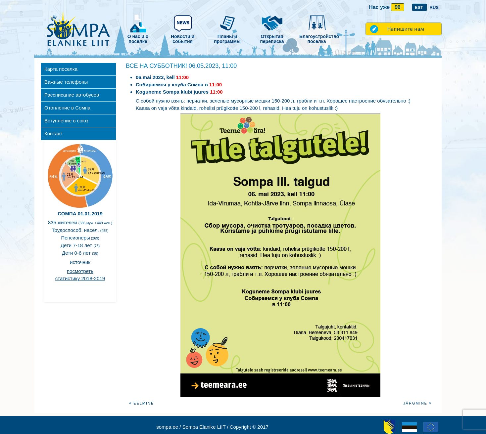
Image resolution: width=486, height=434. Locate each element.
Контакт (53, 133)
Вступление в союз (66, 120)
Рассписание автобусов (71, 95)
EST (419, 7)
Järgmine (417, 403)
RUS (434, 7)
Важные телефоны (66, 82)
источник (80, 262)
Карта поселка (60, 69)
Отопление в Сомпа (67, 107)
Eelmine (141, 403)
